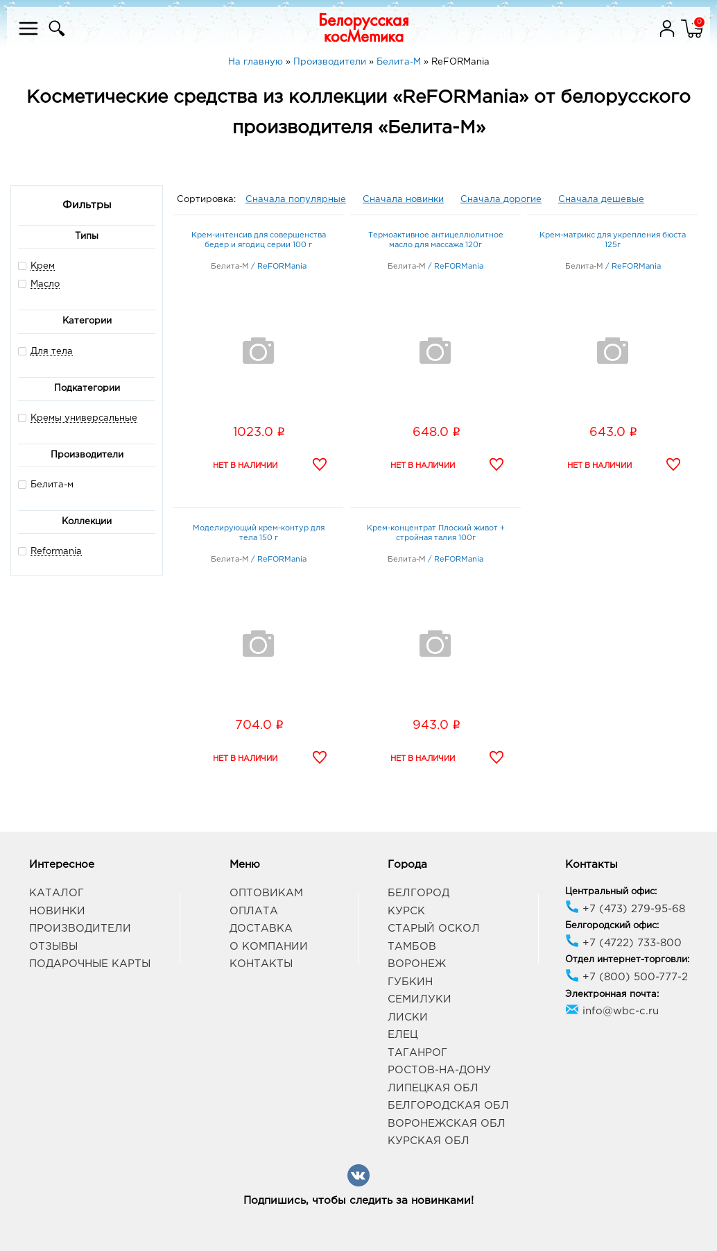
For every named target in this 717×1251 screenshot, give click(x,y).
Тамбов (412, 946)
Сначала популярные (295, 199)
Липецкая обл (433, 1088)
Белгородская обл (448, 1105)
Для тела (52, 351)
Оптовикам (266, 893)
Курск (406, 911)
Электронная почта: (612, 994)
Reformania (56, 551)
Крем (43, 266)
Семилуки (419, 999)
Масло (45, 284)
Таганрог (417, 1052)
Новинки (57, 911)
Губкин (410, 981)
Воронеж (417, 963)
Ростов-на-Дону (439, 1070)
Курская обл (428, 1140)
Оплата (254, 911)
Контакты (261, 963)
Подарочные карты (89, 963)
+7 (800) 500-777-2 (626, 977)
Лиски (408, 1017)
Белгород (418, 893)
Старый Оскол (434, 928)
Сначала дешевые (601, 199)
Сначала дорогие (501, 199)
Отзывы (53, 946)
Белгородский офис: (612, 926)
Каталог (56, 893)
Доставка (261, 928)
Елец (402, 1034)
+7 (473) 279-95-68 (625, 909)
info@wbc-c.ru (612, 1011)
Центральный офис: (611, 892)
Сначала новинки (403, 199)
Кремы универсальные (84, 418)
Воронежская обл (447, 1123)
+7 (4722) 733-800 (623, 943)
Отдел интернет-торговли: (627, 960)
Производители (80, 928)
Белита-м (46, 484)
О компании (269, 946)
